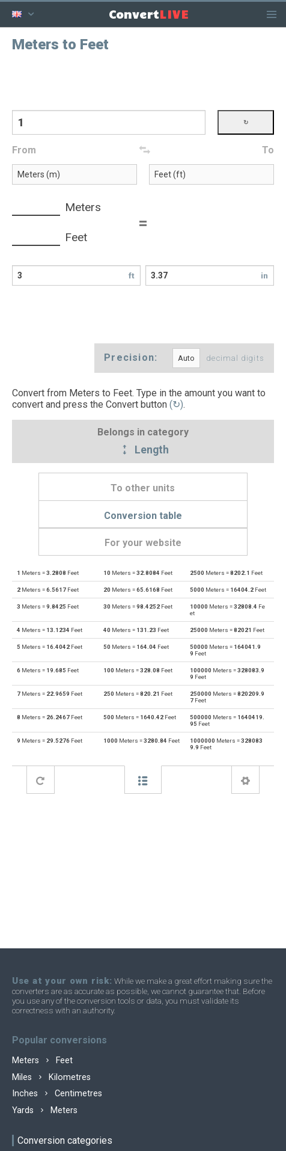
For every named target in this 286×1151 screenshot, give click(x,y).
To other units (143, 488)
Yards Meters (45, 1110)
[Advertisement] (143, 80)
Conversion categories (64, 1140)
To (268, 150)
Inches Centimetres (57, 1093)
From (24, 150)
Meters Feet (42, 1060)
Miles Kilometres (51, 1077)
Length (143, 450)
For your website (143, 542)
